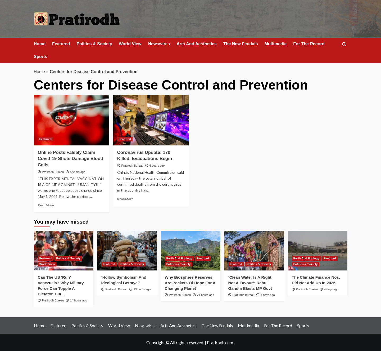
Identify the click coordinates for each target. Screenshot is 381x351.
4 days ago (268, 294)
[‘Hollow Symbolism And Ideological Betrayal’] (127, 250)
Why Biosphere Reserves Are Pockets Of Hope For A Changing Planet (190, 283)
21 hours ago (205, 294)
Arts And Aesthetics (196, 44)
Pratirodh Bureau (53, 172)
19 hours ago (142, 289)
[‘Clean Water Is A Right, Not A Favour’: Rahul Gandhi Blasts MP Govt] (254, 250)
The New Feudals (240, 44)
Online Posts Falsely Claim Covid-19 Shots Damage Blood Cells (70, 159)
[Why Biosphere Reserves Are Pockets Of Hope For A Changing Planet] (190, 250)
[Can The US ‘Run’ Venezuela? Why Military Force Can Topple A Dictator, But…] (63, 250)
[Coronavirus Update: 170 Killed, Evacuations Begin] (151, 120)
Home (40, 44)
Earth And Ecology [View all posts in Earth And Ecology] (179, 258)
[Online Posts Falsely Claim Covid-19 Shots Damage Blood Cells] (71, 120)
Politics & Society (94, 44)
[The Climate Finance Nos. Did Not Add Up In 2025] (317, 250)
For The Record (308, 44)
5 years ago (77, 172)
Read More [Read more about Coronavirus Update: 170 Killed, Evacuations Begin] (125, 199)
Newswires (159, 44)
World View (130, 44)
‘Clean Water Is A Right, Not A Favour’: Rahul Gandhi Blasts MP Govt (250, 283)
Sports (40, 56)
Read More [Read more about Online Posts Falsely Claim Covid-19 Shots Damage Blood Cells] (46, 205)
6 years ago (157, 165)
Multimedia (276, 44)
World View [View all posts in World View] (47, 264)
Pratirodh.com (220, 342)
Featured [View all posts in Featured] (45, 139)
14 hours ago (78, 300)
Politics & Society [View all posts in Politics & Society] (68, 258)
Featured (61, 44)
